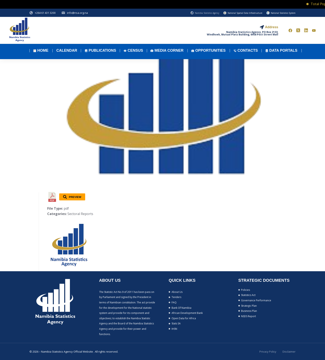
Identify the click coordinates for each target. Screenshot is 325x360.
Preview (72, 197)
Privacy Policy (267, 351)
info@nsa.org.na (77, 13)
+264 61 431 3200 (45, 13)
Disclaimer (289, 351)
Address (271, 27)
